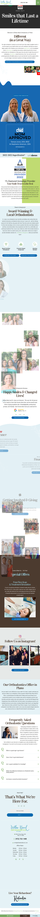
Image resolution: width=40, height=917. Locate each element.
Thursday (15, 852)
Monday (14, 846)
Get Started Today (19, 617)
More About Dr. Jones (10, 253)
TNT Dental (37, 909)
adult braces (27, 48)
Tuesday (15, 848)
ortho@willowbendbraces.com (20, 841)
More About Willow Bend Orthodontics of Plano (18, 61)
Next (19, 813)
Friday (14, 854)
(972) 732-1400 (20, 837)
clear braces (9, 50)
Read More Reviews (19, 415)
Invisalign (24, 190)
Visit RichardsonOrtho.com (19, 902)
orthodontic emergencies (22, 232)
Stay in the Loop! (19, 668)
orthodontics (12, 54)
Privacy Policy (20, 909)
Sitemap (15, 909)
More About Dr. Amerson (28, 253)
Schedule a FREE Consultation (21, 2)
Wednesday (15, 850)
